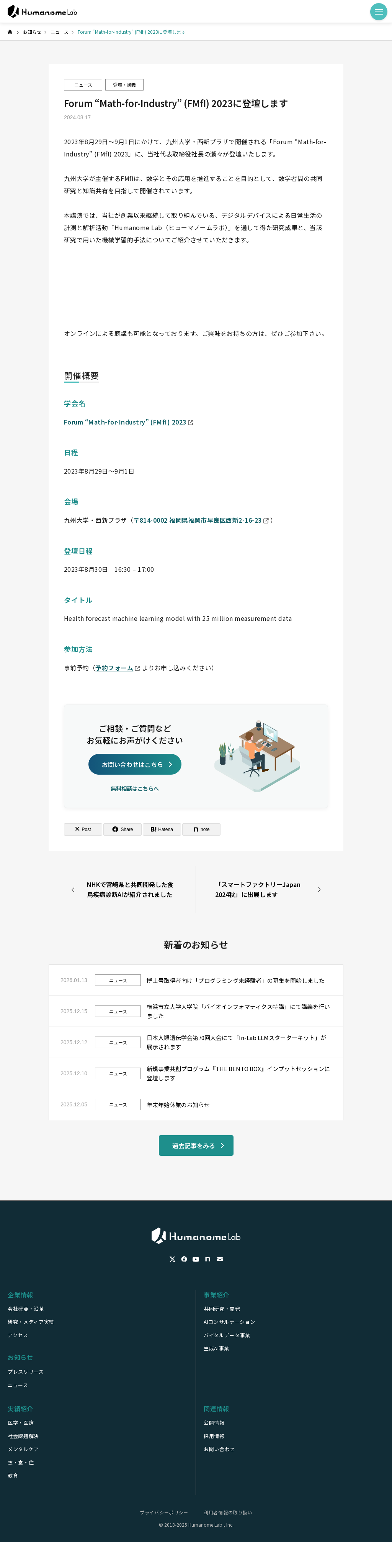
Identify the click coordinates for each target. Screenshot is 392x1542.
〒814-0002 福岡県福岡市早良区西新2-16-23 (201, 520)
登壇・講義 (124, 84)
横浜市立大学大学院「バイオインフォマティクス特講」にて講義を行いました (238, 1011)
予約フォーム (117, 667)
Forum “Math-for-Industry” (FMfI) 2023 (128, 421)
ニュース (83, 84)
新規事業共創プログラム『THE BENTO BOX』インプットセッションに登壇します (238, 1073)
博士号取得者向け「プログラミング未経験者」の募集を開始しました (236, 980)
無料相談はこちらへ (135, 788)
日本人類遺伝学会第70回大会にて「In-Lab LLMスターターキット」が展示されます (236, 1042)
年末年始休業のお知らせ (178, 1105)
